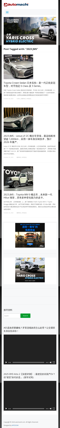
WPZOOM (15, 425)
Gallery (19, 98)
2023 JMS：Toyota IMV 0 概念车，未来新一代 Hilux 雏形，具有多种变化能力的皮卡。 (28, 196)
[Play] (6, 362)
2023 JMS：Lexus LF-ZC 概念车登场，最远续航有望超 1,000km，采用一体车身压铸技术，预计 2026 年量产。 (29, 139)
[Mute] (51, 362)
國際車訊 (23, 98)
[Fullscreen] (54, 362)
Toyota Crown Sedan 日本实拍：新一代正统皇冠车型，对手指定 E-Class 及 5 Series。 (29, 84)
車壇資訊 (28, 98)
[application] (30, 349)
